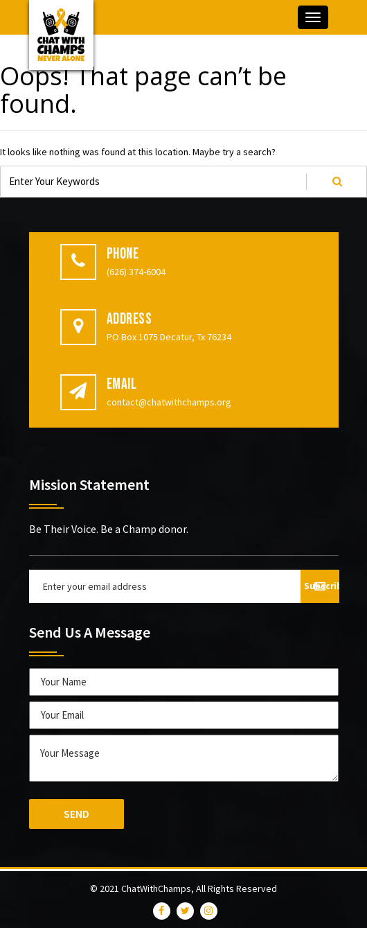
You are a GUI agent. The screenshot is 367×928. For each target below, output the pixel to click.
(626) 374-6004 (136, 271)
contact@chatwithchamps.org (169, 402)
